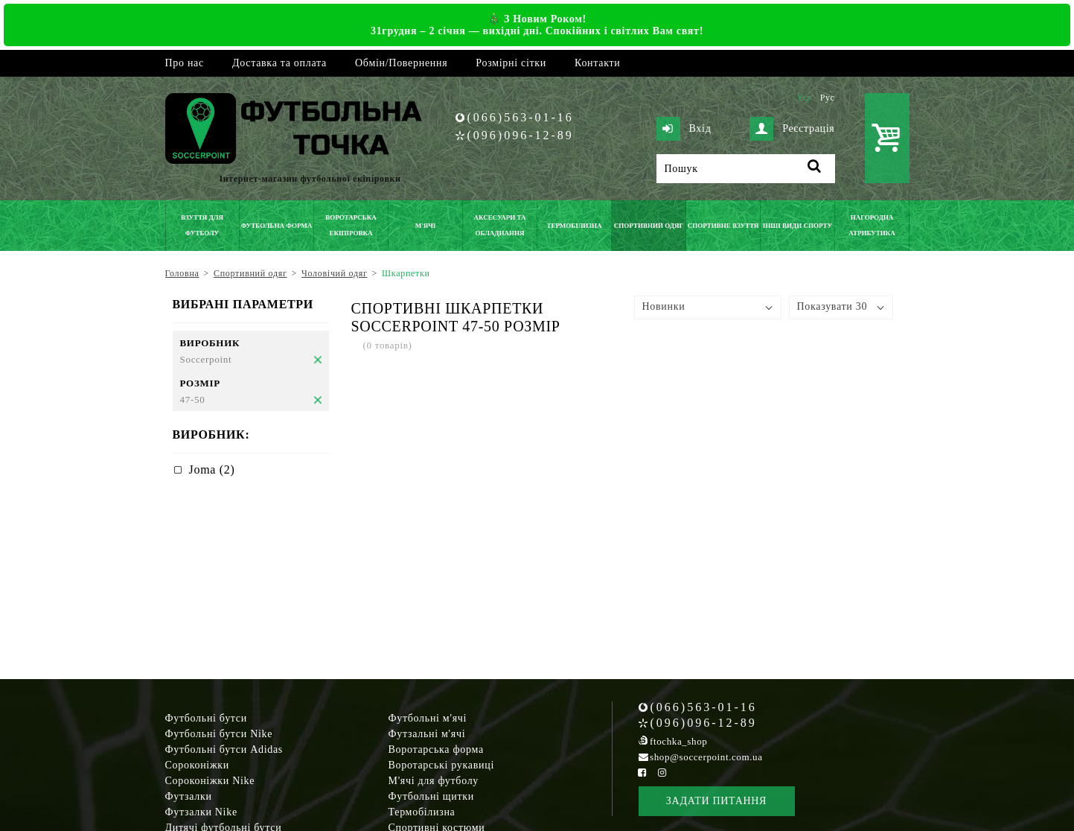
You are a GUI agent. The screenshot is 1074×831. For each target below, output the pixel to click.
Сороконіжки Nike (210, 780)
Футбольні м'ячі (428, 718)
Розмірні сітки (511, 63)
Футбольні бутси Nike (219, 733)
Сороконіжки (197, 765)
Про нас (184, 63)
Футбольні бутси (206, 718)
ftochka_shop (678, 741)
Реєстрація (791, 129)
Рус (827, 97)
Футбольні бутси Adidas (224, 749)
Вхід (684, 129)
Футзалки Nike (201, 812)
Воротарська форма (436, 749)
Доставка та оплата (279, 63)
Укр (804, 97)
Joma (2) (212, 469)
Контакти (597, 63)
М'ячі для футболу (434, 780)
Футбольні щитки (432, 796)
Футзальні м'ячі (427, 733)
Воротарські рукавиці (442, 765)
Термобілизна (422, 812)
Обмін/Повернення (401, 63)
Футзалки (188, 796)
